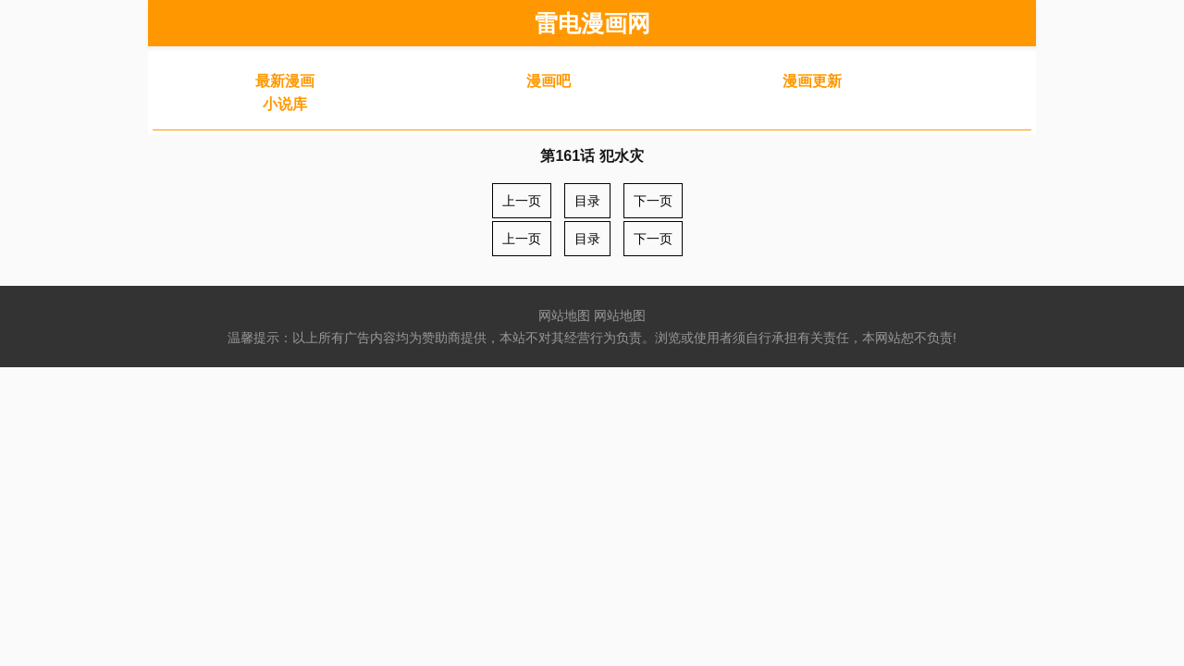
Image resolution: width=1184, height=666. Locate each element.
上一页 (521, 200)
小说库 (285, 104)
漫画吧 (548, 81)
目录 (587, 200)
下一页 (653, 200)
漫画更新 (812, 81)
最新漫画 (284, 81)
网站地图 (564, 315)
